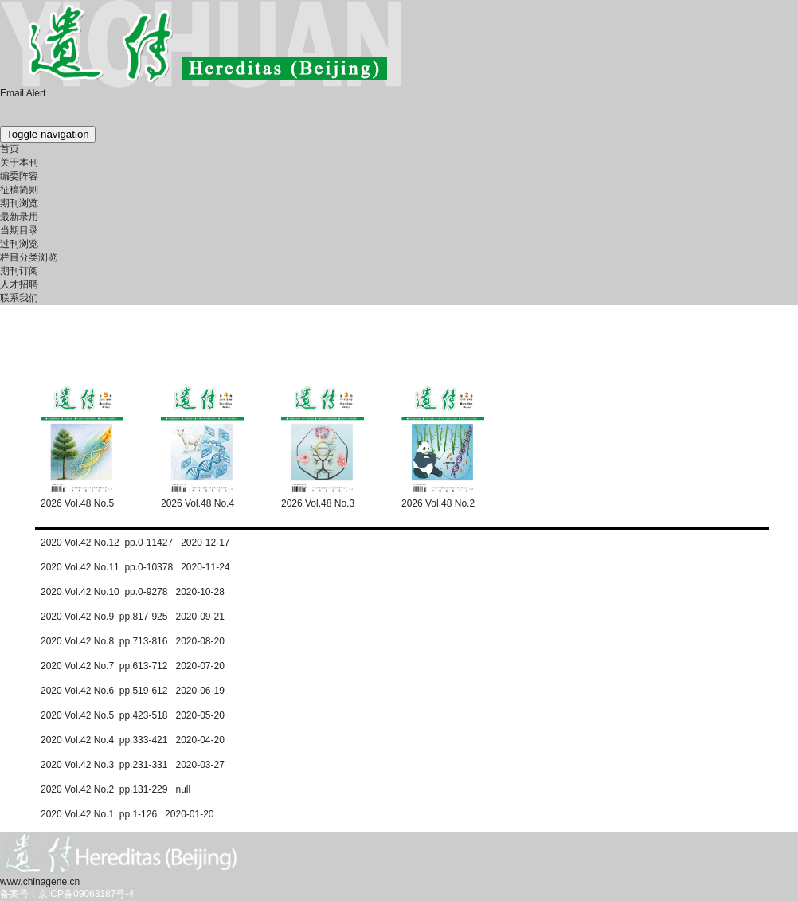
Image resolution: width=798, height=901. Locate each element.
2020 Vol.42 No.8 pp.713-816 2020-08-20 (133, 641)
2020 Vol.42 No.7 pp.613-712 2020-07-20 (133, 666)
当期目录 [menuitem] (19, 230)
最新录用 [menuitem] (19, 216)
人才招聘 (19, 284)
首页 (9, 149)
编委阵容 (19, 176)
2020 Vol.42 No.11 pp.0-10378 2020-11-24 (135, 567)
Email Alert (22, 93)
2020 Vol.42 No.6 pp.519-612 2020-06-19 (133, 690)
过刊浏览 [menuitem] (19, 243)
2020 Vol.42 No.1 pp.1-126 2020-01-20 (127, 814)
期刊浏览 (19, 203)
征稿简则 (19, 189)
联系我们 (19, 298)
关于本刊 (19, 162)
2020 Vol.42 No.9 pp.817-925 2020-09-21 (133, 616)
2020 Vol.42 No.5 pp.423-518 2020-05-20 (133, 715)
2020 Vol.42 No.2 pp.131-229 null (115, 789)
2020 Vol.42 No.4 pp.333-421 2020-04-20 (133, 740)
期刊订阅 (19, 270)
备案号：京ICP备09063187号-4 (67, 893)
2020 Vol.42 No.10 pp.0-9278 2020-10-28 (133, 591)
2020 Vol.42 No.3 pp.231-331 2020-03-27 (133, 764)
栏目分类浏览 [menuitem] (28, 257)
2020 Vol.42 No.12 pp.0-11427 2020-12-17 (135, 542)
